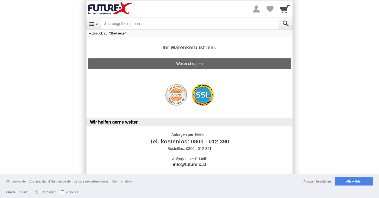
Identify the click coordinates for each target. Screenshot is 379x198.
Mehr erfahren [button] (122, 181)
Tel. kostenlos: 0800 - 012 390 (189, 141)
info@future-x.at (189, 164)
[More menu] (256, 9)
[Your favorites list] (270, 9)
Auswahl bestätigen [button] (317, 181)
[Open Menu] (93, 24)
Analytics (72, 192)
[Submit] (285, 23)
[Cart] (285, 9)
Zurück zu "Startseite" (109, 33)
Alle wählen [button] (354, 181)
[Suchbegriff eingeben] (190, 23)
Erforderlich (48, 192)
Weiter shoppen (189, 63)
